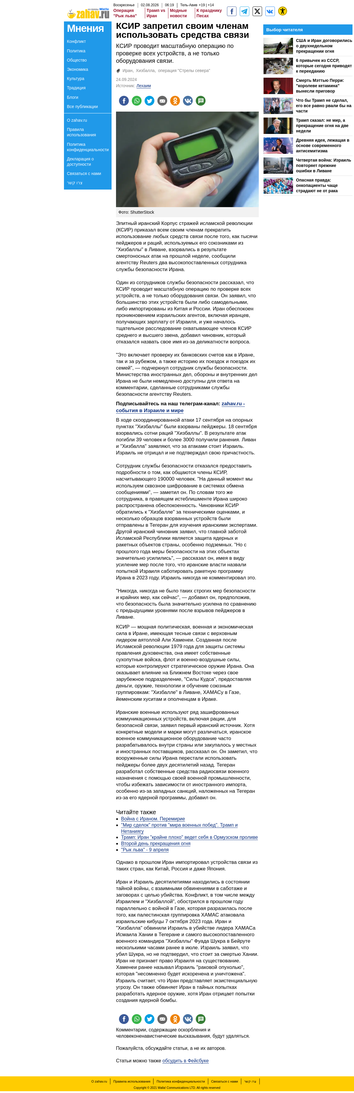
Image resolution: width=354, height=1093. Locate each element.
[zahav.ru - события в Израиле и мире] (244, 11)
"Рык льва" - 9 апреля (145, 850)
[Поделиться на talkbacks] (206, 101)
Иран (127, 70)
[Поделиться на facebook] (124, 101)
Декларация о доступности (80, 162)
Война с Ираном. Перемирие (153, 819)
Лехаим (144, 85)
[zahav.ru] (231, 11)
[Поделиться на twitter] (151, 101)
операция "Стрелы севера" (184, 70)
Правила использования (81, 132)
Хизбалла (145, 70)
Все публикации (82, 106)
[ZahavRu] (257, 11)
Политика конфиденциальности (88, 147)
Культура (75, 78)
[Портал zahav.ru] (270, 11)
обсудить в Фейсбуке (185, 1062)
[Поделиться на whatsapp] (138, 101)
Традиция (76, 87)
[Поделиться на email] (165, 101)
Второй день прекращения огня (155, 844)
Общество (77, 60)
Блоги (72, 97)
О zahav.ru (77, 120)
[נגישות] (282, 11)
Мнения (85, 28)
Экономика (77, 69)
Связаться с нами (84, 173)
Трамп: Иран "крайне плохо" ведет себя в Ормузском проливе (189, 838)
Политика (76, 51)
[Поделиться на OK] (179, 101)
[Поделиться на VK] (192, 101)
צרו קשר (74, 182)
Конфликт (76, 41)
